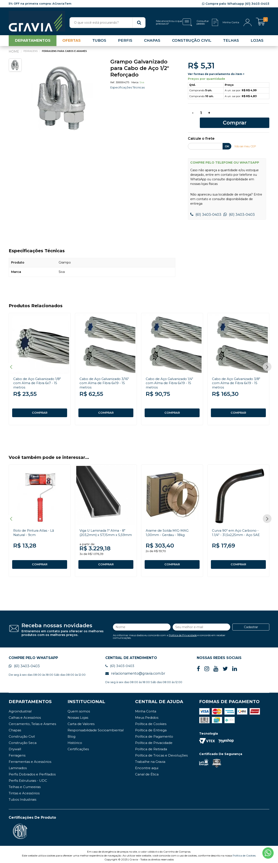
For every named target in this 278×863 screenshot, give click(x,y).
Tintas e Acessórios (24, 791)
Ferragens (17, 753)
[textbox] (108, 22)
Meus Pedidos (146, 715)
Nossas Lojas (78, 715)
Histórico (75, 740)
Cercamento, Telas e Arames (32, 721)
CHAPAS (152, 42)
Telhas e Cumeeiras (25, 784)
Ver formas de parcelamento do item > (216, 75)
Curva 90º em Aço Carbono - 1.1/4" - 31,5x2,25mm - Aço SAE (237, 528)
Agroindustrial (20, 709)
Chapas (15, 728)
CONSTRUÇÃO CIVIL (191, 42)
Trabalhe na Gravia (150, 759)
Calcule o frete (201, 132)
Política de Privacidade (183, 631)
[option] (63, 99)
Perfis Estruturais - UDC (28, 778)
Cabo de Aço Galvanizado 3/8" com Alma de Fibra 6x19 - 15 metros (238, 376)
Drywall (15, 747)
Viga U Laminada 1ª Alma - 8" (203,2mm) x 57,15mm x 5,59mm (103, 530)
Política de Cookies (150, 721)
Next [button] (267, 361)
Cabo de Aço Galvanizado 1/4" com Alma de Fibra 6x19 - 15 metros (171, 376)
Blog (71, 734)
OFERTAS (71, 42)
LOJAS (257, 42)
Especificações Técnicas (128, 89)
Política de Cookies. (244, 853)
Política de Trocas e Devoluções (161, 753)
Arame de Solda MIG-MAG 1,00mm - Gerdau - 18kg (168, 528)
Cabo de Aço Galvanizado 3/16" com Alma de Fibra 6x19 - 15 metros (105, 376)
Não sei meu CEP (247, 139)
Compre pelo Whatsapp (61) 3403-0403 (235, 4)
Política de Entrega (151, 728)
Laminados (18, 765)
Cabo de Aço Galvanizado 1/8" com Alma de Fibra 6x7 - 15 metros (38, 376)
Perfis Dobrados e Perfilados (32, 772)
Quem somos (79, 709)
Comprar (243, 115)
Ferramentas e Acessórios (30, 759)
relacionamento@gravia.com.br (135, 671)
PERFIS (125, 42)
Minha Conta (145, 709)
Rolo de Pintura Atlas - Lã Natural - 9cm (35, 528)
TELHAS (231, 42)
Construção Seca (22, 740)
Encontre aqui (146, 765)
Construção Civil (22, 734)
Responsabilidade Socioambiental (96, 728)
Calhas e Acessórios (25, 715)
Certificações (78, 747)
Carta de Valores (81, 721)
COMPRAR (39, 406)
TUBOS (99, 42)
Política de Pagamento (154, 734)
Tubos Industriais (22, 797)
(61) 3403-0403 (205, 208)
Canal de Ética (147, 772)
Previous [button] (11, 361)
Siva (141, 84)
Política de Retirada (151, 747)
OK (227, 139)
